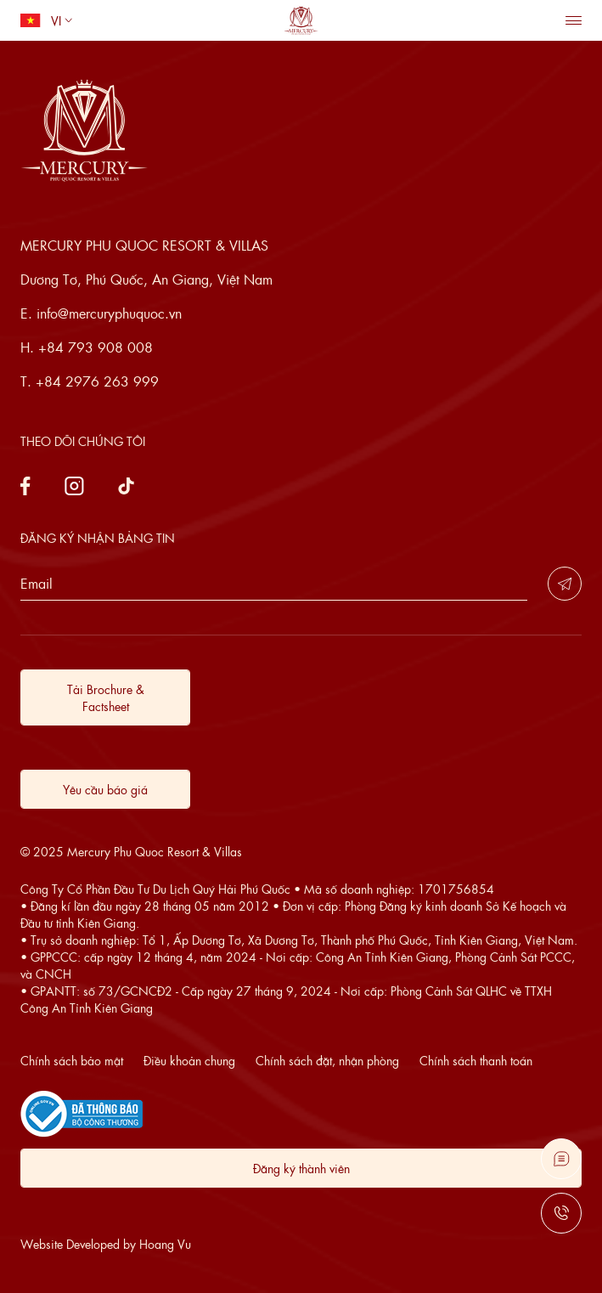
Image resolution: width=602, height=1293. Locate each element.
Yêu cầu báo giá (105, 789)
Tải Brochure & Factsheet (105, 697)
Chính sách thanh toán (475, 1060)
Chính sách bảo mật (71, 1060)
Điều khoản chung (189, 1060)
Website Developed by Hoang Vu (105, 1243)
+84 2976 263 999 (97, 381)
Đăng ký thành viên (301, 1168)
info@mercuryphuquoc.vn (109, 313)
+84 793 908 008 (95, 347)
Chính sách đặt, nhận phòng (327, 1060)
